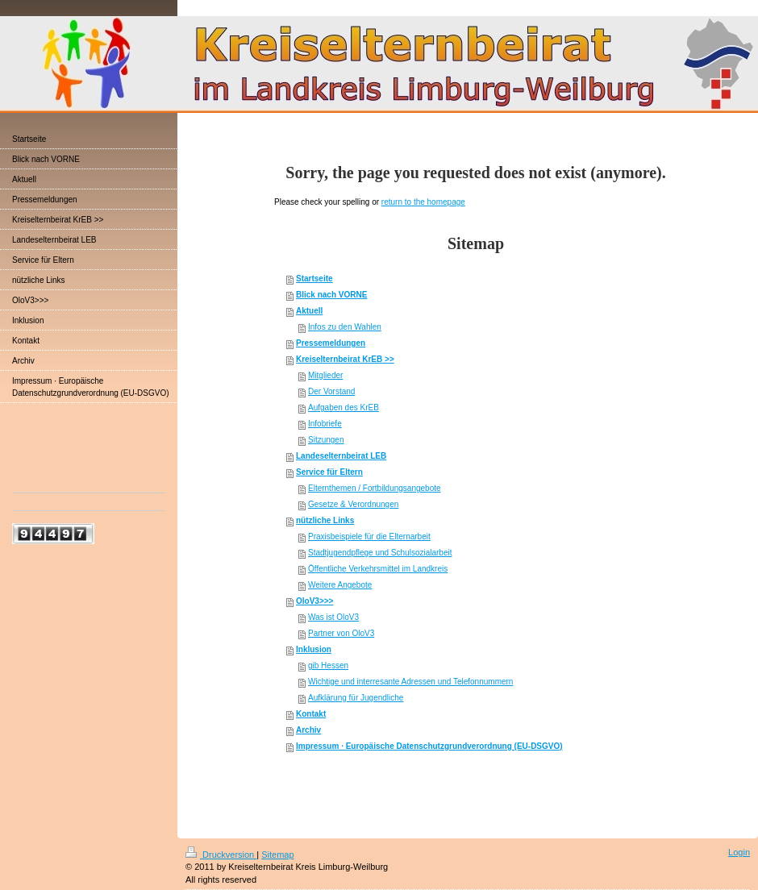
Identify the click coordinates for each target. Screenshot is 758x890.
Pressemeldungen (330, 343)
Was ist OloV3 (333, 617)
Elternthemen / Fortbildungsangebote (374, 488)
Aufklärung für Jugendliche (355, 697)
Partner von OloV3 (341, 633)
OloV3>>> (314, 601)
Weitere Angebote (340, 584)
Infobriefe (325, 423)
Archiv (308, 730)
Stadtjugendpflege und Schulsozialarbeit (380, 552)
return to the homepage (423, 202)
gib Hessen (328, 665)
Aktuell (309, 310)
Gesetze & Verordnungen (353, 504)
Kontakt (311, 713)
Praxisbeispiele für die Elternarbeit (369, 536)
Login (739, 852)
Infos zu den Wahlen (344, 326)
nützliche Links (325, 520)
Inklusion (313, 649)
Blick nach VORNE (331, 294)
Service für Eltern (329, 472)
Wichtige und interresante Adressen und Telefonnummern (410, 681)
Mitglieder (325, 375)
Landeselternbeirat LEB (341, 455)
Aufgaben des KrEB (343, 407)
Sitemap (277, 854)
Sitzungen (326, 439)
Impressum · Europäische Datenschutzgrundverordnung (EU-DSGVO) (429, 746)
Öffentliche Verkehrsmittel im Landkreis (378, 568)
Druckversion (220, 854)
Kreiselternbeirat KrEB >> (345, 359)
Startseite (314, 278)
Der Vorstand (331, 391)
